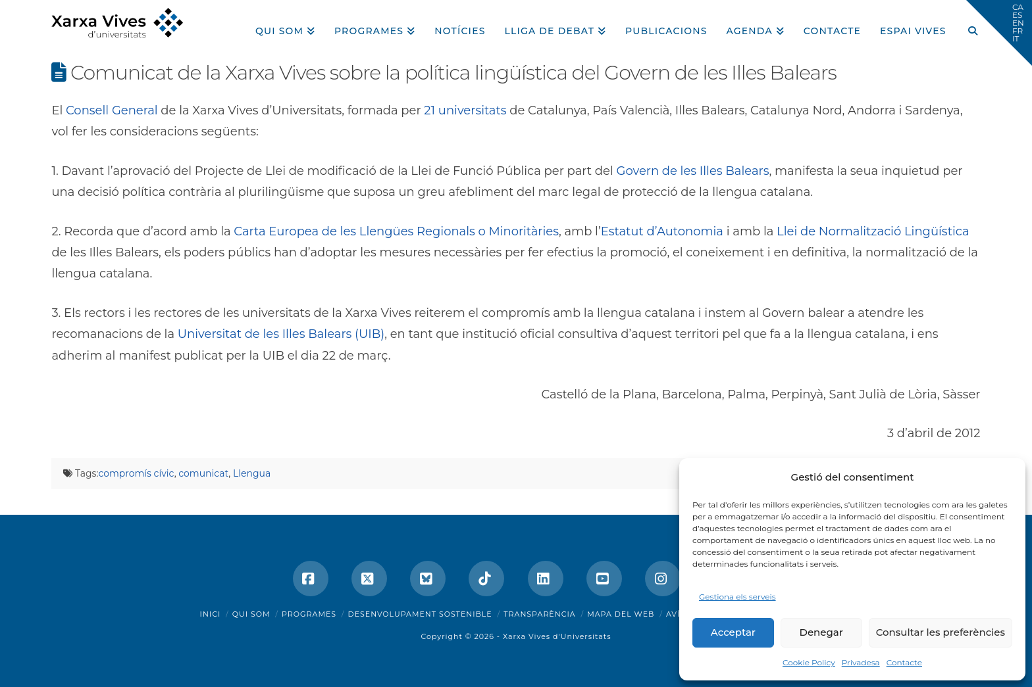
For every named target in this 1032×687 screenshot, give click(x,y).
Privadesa (861, 662)
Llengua (252, 473)
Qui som (251, 614)
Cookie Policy (809, 662)
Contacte (904, 662)
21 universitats (465, 110)
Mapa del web (620, 614)
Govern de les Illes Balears (693, 171)
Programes (309, 614)
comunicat (203, 473)
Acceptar (733, 632)
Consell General (112, 110)
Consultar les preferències (940, 632)
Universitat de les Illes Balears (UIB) (281, 334)
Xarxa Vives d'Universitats (557, 636)
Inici (210, 614)
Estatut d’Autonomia (662, 231)
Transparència (539, 614)
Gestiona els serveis (737, 597)
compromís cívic (136, 473)
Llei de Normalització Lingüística (873, 231)
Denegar (821, 632)
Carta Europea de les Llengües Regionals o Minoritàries (396, 231)
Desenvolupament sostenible (420, 614)
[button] (999, 33)
